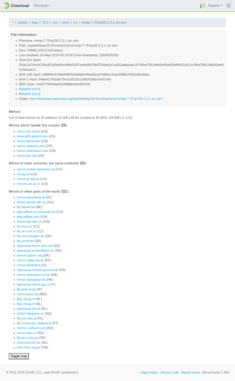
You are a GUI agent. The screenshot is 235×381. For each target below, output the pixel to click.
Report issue (190, 372)
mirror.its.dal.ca (28, 179)
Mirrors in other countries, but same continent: (44, 163)
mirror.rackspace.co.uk (33, 275)
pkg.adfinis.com (28, 216)
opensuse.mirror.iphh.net (35, 245)
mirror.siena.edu (28, 141)
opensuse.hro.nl (28, 308)
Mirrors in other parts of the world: (35, 191)
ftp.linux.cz (24, 226)
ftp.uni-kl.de (25, 241)
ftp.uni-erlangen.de (30, 236)
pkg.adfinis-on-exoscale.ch (36, 212)
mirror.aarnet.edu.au (31, 202)
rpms (65, 22)
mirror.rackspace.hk (31, 279)
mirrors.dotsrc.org (29, 255)
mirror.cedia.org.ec (30, 260)
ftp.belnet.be (26, 207)
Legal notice (149, 372)
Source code (170, 372)
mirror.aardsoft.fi (28, 265)
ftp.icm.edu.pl (26, 318)
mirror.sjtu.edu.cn (29, 221)
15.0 (45, 22)
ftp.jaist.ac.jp (26, 289)
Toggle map (18, 356)
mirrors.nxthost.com (31, 328)
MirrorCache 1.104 (215, 372)
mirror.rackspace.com (32, 150)
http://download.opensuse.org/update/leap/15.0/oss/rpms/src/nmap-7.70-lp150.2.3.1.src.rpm (95, 98)
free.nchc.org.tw (28, 347)
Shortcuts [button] (41, 5)
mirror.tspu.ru (26, 333)
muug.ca (23, 174)
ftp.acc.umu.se (27, 337)
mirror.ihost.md (27, 294)
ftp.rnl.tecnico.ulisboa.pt (34, 323)
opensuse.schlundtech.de (35, 250)
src (75, 22)
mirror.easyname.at (31, 197)
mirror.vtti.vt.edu (28, 131)
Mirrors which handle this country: (35, 125)
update (23, 22)
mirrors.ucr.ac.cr (28, 184)
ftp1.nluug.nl (26, 299)
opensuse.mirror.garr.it (33, 284)
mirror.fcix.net (27, 155)
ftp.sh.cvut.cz (26, 231)
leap (35, 22)
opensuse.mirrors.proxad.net (37, 270)
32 (67, 191)
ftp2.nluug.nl (26, 304)
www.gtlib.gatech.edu (32, 136)
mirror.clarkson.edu (31, 146)
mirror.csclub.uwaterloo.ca (36, 169)
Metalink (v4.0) (29, 94)
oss (55, 22)
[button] (203, 6)
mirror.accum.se (28, 342)
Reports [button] (214, 5)
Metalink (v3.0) (29, 89)
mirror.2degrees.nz (30, 313)
